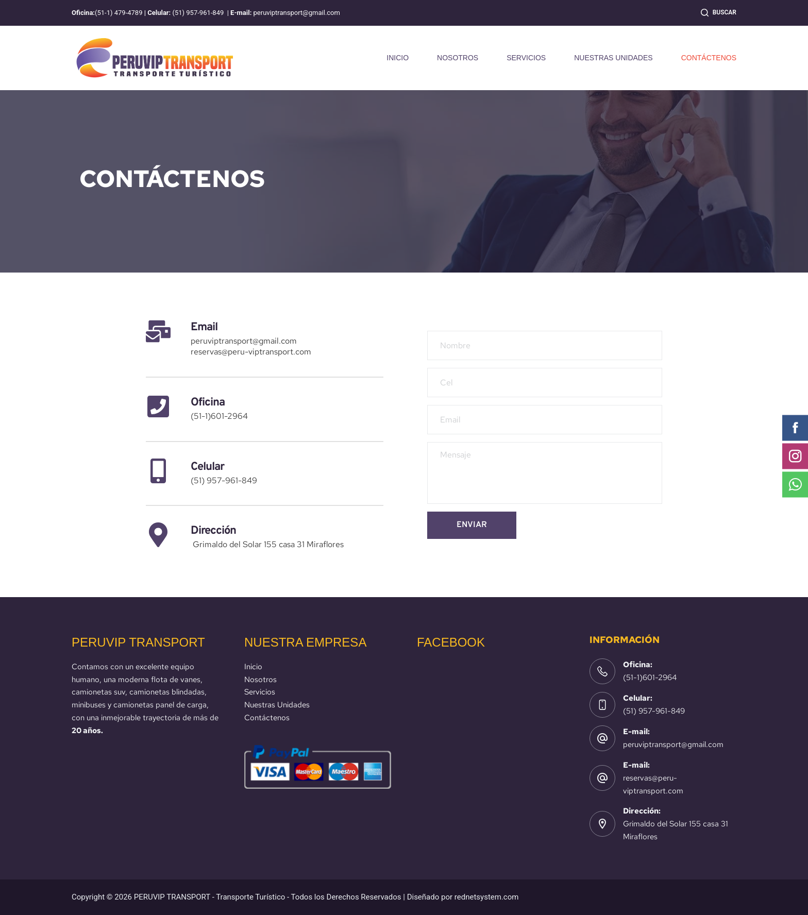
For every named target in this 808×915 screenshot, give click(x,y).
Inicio (253, 667)
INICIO (397, 58)
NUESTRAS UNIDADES (613, 58)
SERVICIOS (526, 58)
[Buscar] (718, 13)
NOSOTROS (457, 58)
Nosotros (260, 679)
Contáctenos (267, 718)
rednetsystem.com (486, 897)
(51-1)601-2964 (650, 677)
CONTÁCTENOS (708, 58)
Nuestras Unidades (277, 705)
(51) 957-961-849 (654, 711)
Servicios (259, 692)
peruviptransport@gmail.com (673, 744)
